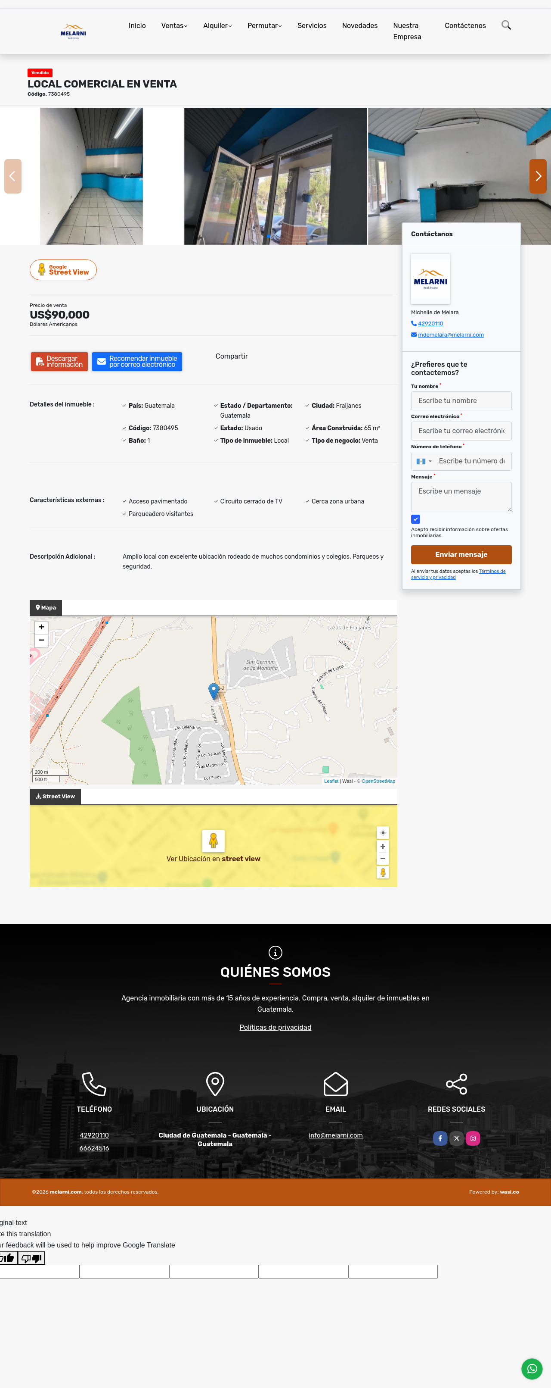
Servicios (312, 26)
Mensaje (423, 476)
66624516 (94, 1148)
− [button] (41, 641)
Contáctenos (465, 26)
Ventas (172, 26)
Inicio (137, 26)
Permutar (263, 26)
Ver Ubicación (189, 859)
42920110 (430, 323)
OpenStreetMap (378, 781)
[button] (268, 236)
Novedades (360, 26)
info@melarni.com (336, 1135)
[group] (91, 176)
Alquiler (215, 26)
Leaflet (331, 781)
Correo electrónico (436, 416)
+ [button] (41, 628)
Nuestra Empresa (407, 31)
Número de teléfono (437, 446)
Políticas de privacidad (276, 1027)
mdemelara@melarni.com (451, 334)
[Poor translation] (31, 1258)
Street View (64, 269)
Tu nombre (426, 386)
